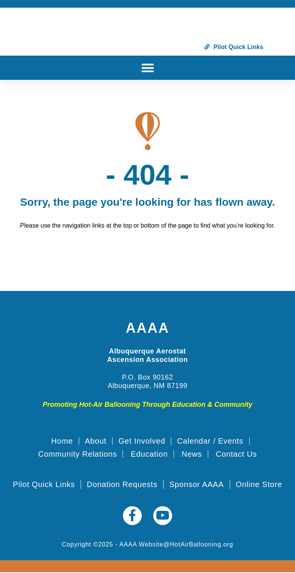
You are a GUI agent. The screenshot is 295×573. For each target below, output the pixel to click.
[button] (148, 68)
